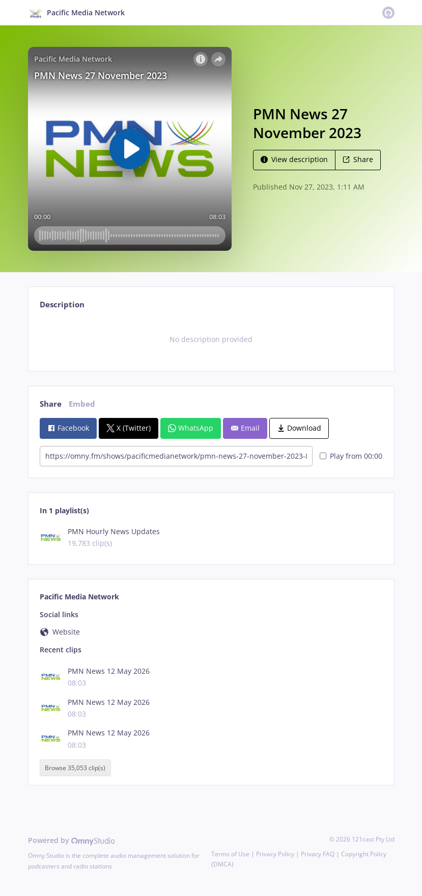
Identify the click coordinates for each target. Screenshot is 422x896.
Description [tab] (62, 304)
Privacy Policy (275, 854)
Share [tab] (51, 404)
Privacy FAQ (317, 854)
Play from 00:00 (351, 456)
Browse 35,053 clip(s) (75, 767)
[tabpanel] (211, 339)
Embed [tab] (82, 404)
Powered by (71, 840)
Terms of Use (230, 854)
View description (294, 159)
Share (358, 159)
